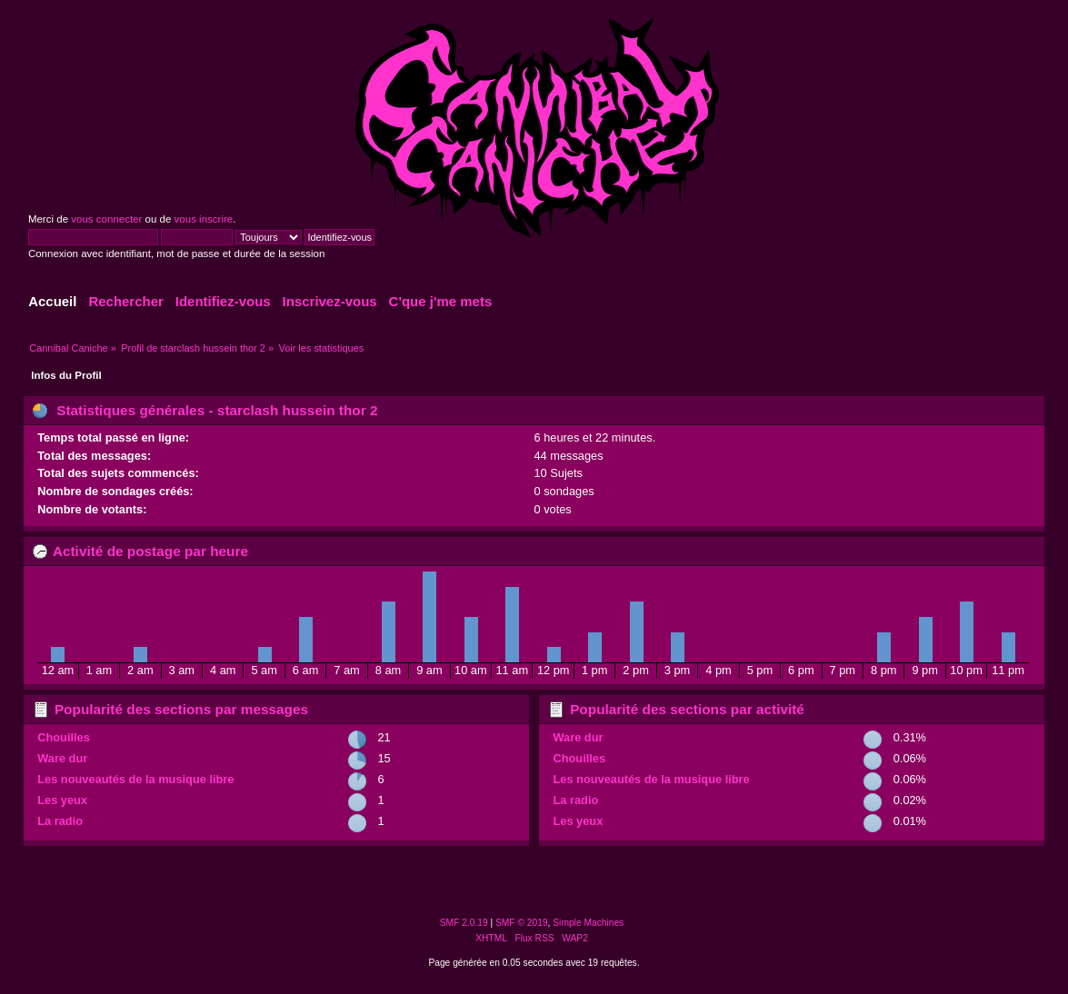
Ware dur (62, 758)
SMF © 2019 (521, 923)
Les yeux (62, 800)
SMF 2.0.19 (464, 923)
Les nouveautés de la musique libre (135, 779)
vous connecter (106, 219)
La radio (60, 821)
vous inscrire (204, 219)
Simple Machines (588, 923)
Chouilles (63, 737)
